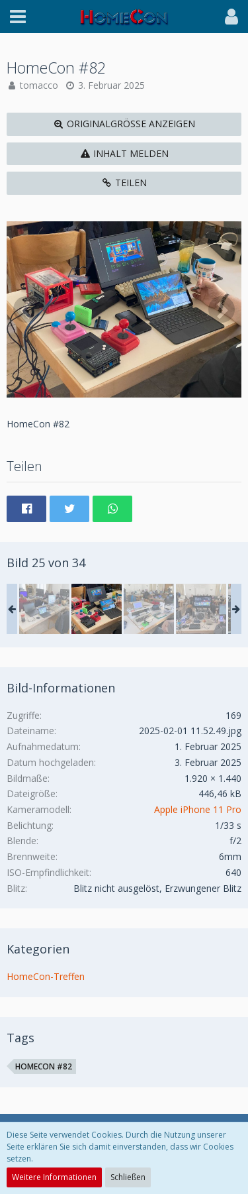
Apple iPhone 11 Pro (197, 809)
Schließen (127, 1177)
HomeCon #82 (43, 1066)
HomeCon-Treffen (46, 976)
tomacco (39, 85)
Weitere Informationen (54, 1177)
